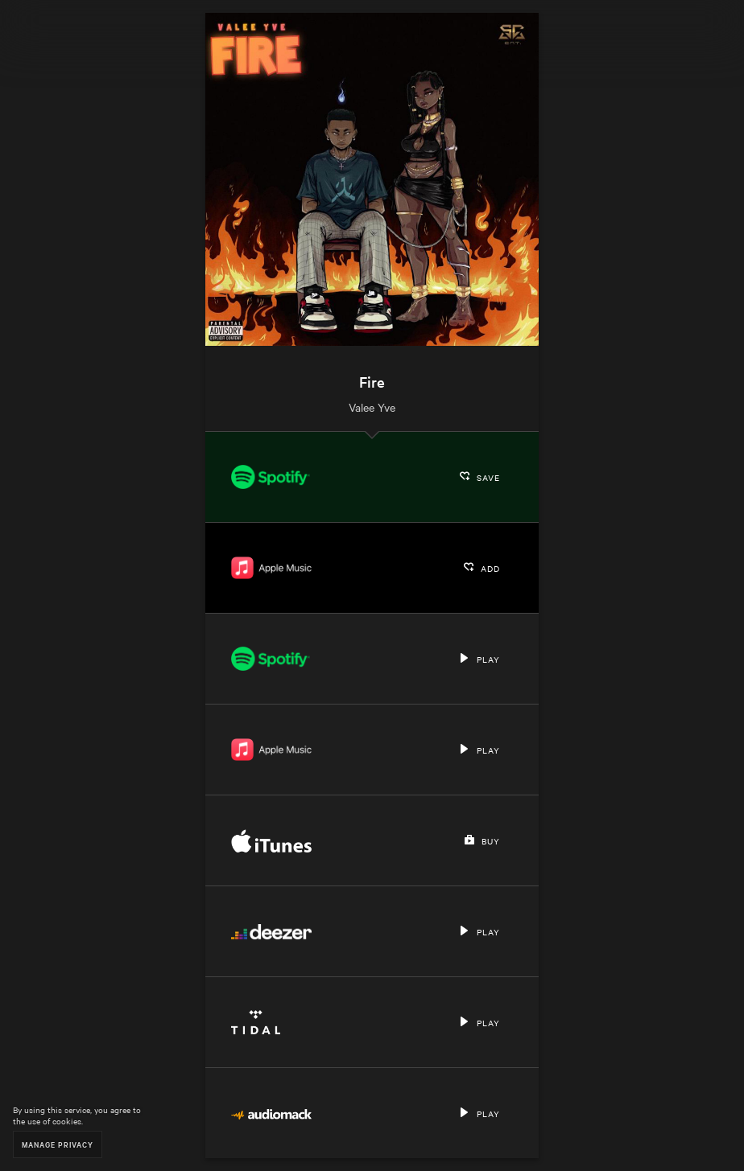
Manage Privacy (57, 1144)
